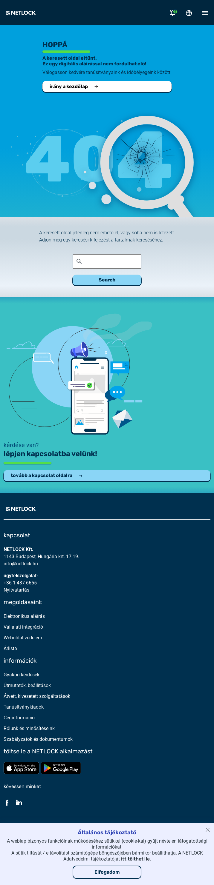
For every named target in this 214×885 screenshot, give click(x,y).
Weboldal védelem (23, 638)
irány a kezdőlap (74, 86)
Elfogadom (107, 872)
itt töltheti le (135, 859)
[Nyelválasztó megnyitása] (189, 12)
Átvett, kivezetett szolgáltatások (37, 696)
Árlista (10, 648)
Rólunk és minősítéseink (29, 728)
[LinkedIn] (19, 802)
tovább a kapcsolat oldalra (47, 475)
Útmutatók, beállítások (27, 685)
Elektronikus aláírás (24, 616)
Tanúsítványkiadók (24, 707)
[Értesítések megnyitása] (172, 12)
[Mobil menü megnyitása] (205, 12)
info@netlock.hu (21, 564)
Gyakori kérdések (21, 675)
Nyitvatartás (16, 590)
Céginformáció (19, 718)
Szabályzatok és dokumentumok (38, 739)
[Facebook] (7, 802)
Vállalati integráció (23, 627)
